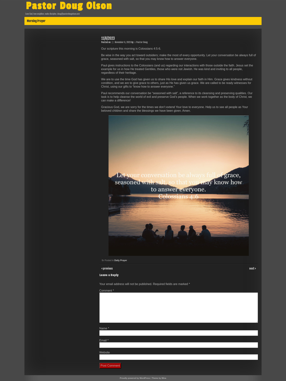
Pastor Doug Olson (69, 6)
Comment (106, 290)
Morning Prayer (36, 21)
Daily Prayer (120, 260)
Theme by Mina (159, 378)
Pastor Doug (142, 42)
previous (107, 268)
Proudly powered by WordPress (135, 378)
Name (104, 328)
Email (104, 340)
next (252, 268)
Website (104, 352)
